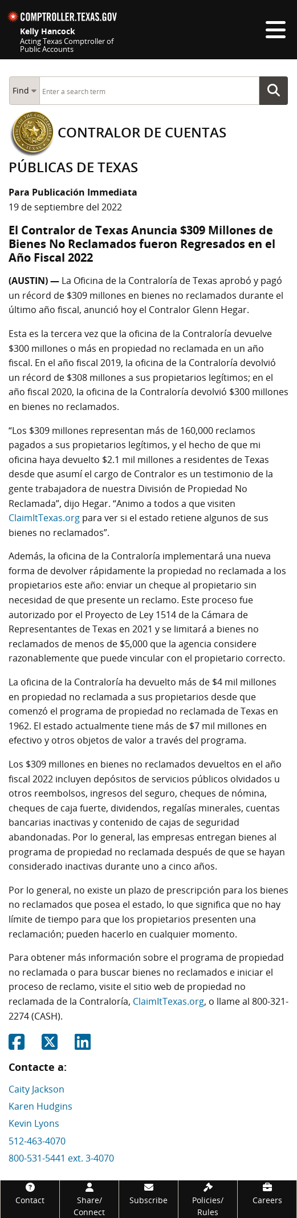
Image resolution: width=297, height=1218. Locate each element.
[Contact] (30, 1193)
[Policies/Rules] (207, 1199)
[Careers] (267, 1193)
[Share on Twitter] (50, 1045)
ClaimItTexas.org (44, 517)
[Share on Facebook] (17, 1045)
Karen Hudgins (40, 1106)
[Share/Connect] (89, 1199)
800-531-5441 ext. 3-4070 (61, 1158)
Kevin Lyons (34, 1123)
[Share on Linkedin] (83, 1045)
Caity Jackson (36, 1089)
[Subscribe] (148, 1193)
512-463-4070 (37, 1141)
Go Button (277, 90)
